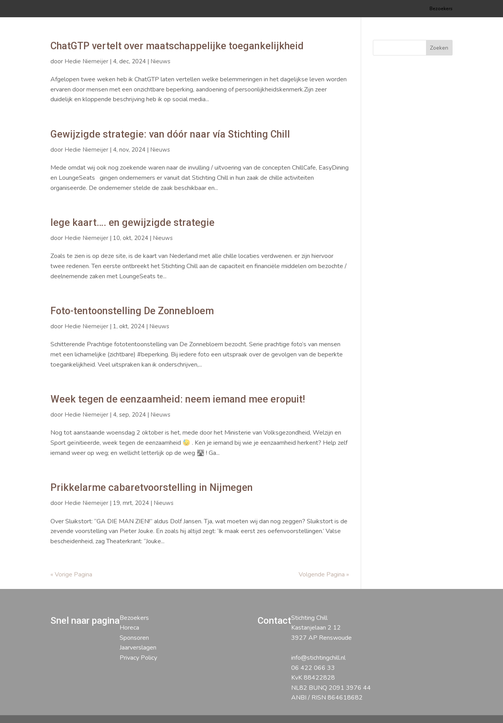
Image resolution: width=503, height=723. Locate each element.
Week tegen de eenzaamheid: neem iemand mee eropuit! (177, 399)
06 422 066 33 (313, 668)
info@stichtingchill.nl (318, 657)
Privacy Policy (138, 657)
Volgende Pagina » (324, 574)
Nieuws (160, 61)
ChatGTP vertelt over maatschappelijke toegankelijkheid (177, 46)
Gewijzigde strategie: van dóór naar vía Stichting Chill (170, 134)
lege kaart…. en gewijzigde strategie (132, 222)
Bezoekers (441, 9)
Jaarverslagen (138, 647)
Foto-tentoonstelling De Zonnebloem (132, 311)
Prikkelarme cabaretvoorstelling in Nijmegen (151, 487)
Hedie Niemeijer (86, 61)
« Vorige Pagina (71, 574)
